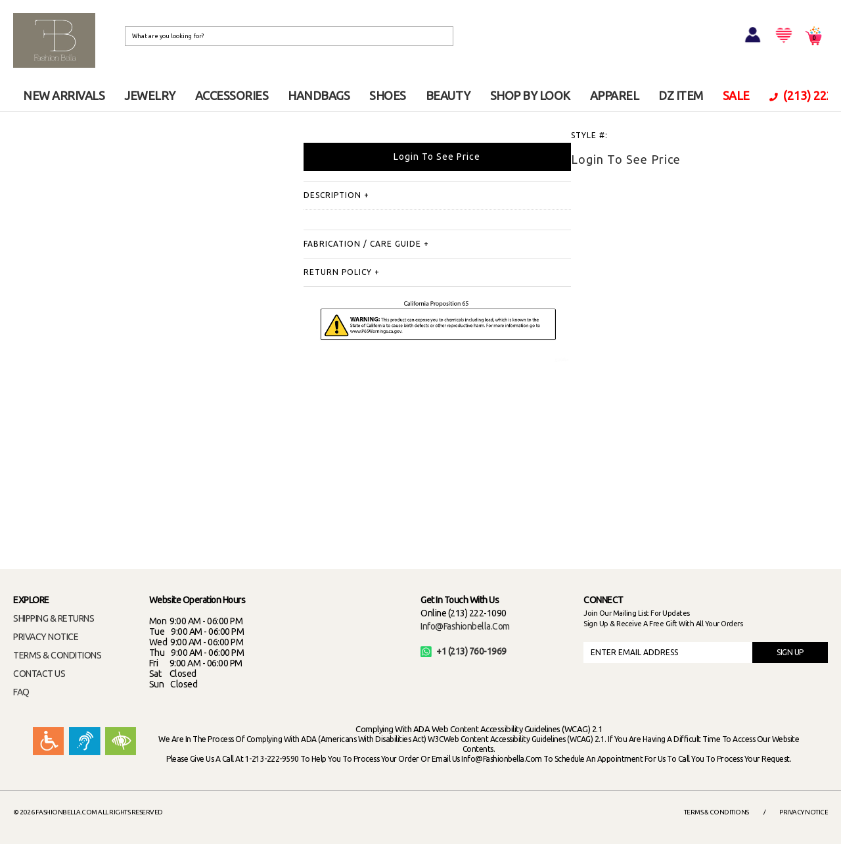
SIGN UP (790, 652)
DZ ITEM (680, 95)
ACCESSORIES (232, 95)
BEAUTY (448, 95)
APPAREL (614, 95)
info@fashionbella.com (465, 626)
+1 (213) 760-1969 (463, 651)
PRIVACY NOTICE (45, 637)
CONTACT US (39, 673)
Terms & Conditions (716, 812)
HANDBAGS (319, 95)
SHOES (387, 95)
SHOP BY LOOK (530, 95)
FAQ (21, 692)
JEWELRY (149, 95)
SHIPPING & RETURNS (53, 618)
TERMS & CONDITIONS (57, 655)
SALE (736, 95)
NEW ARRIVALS (63, 95)
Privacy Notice (803, 812)
